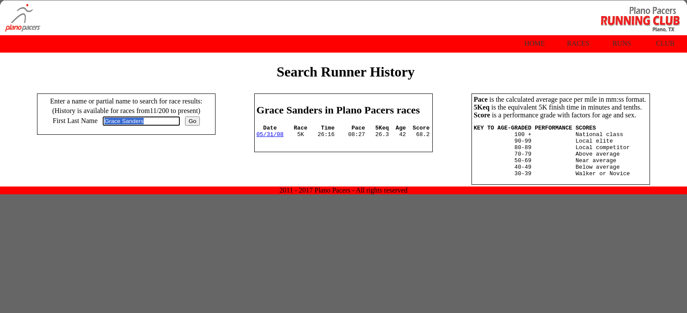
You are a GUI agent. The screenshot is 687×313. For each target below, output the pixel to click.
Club (665, 43)
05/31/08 (269, 136)
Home (534, 43)
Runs (622, 43)
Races (578, 43)
